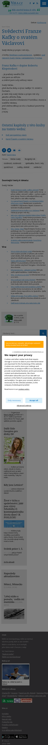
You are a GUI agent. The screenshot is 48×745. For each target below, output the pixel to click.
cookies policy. (24, 389)
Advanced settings (24, 405)
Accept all (34, 400)
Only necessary (14, 400)
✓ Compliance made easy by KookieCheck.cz (28, 352)
